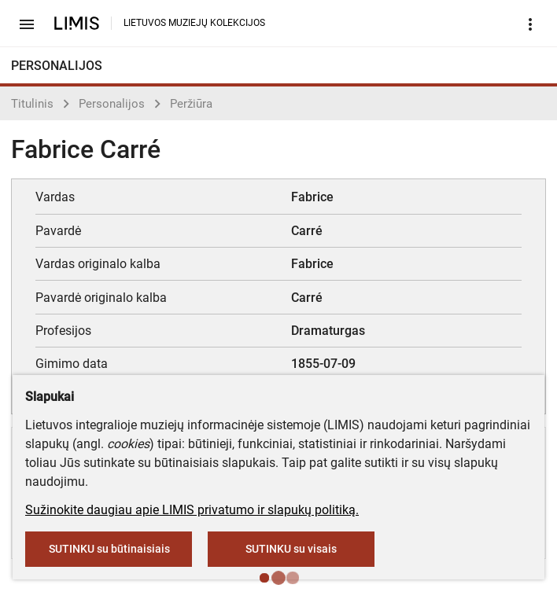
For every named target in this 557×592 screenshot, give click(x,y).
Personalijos (112, 104)
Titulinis (32, 104)
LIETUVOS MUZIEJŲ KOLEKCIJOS (194, 22)
